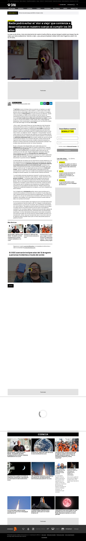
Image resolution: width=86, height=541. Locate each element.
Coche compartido (65, 1)
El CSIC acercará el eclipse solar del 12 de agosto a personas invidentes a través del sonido (30, 253)
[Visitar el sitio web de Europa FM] (58, 529)
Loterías (29, 8)
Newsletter (74, 8)
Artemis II (42, 1)
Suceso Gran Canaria (57, 1)
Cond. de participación (69, 534)
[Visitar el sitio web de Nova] (38, 529)
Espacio (61, 171)
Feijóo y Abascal (23, 1)
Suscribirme (67, 150)
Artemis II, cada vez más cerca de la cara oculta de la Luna (42, 453)
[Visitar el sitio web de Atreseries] (48, 529)
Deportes (20, 8)
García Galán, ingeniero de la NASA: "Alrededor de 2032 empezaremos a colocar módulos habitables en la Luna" (17, 454)
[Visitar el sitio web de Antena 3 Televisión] (23, 529)
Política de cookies (60, 534)
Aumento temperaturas (14, 1)
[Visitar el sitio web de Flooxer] (76, 529)
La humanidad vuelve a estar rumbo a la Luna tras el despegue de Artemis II (68, 183)
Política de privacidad (51, 534)
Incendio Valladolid (48, 1)
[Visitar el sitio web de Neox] (33, 529)
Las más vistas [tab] (62, 158)
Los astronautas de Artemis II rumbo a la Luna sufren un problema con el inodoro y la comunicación (67, 175)
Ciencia (43, 434)
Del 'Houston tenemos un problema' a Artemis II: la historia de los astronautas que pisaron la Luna (42, 477)
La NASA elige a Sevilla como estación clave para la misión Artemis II (40, 512)
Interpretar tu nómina (73, 1)
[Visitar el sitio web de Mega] (43, 529)
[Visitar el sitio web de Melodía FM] (63, 529)
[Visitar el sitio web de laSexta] (28, 529)
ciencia (10, 285)
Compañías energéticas (31, 1)
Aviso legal (44, 534)
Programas (47, 8)
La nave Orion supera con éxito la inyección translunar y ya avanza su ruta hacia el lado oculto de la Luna (68, 166)
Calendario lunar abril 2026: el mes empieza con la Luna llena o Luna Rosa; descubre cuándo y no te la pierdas (66, 512)
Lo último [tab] (72, 158)
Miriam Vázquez (17, 102)
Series (65, 8)
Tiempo (38, 8)
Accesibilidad (44, 537)
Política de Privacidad (72, 146)
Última (63, 4)
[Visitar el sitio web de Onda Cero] (53, 529)
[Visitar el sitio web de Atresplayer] (70, 529)
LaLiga (37, 1)
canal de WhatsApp (29, 246)
